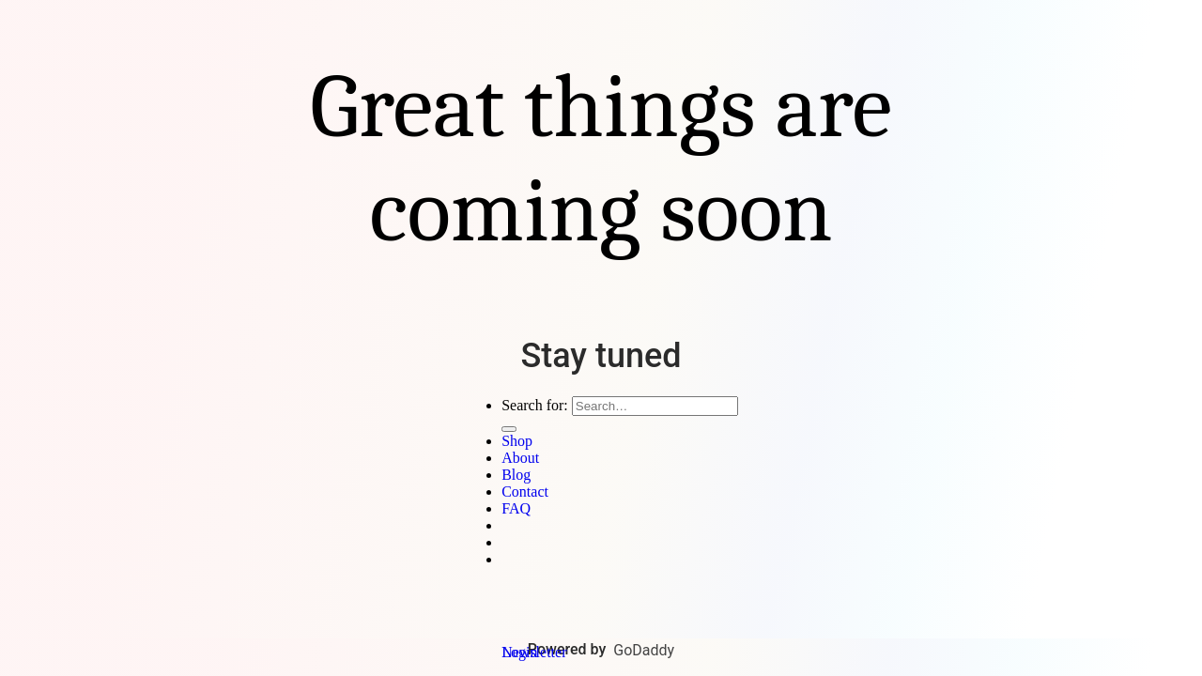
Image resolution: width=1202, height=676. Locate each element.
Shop (516, 441)
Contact (524, 491)
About (520, 458)
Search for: (534, 405)
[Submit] (508, 429)
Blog (516, 475)
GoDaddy (643, 650)
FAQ (516, 508)
